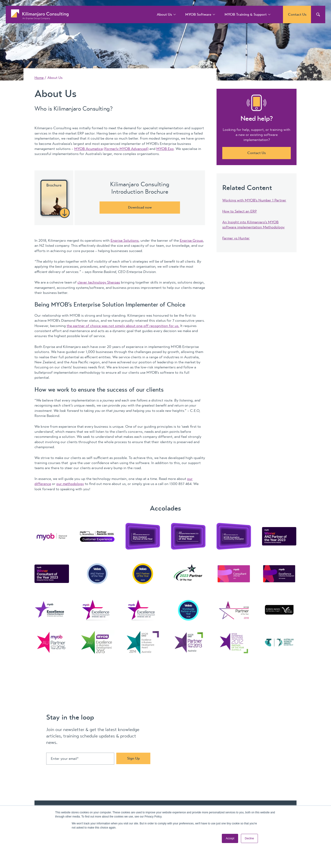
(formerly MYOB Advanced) (126, 148)
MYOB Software (198, 14)
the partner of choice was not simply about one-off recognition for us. (123, 326)
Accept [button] (230, 838)
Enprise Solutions (125, 240)
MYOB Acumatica (88, 148)
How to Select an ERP (239, 211)
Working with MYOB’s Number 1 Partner (254, 200)
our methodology (70, 484)
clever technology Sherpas (98, 282)
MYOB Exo (165, 148)
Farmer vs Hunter (236, 238)
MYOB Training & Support (246, 14)
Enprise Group (191, 240)
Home (39, 77)
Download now (140, 207)
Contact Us (297, 14)
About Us (164, 14)
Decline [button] (249, 838)
